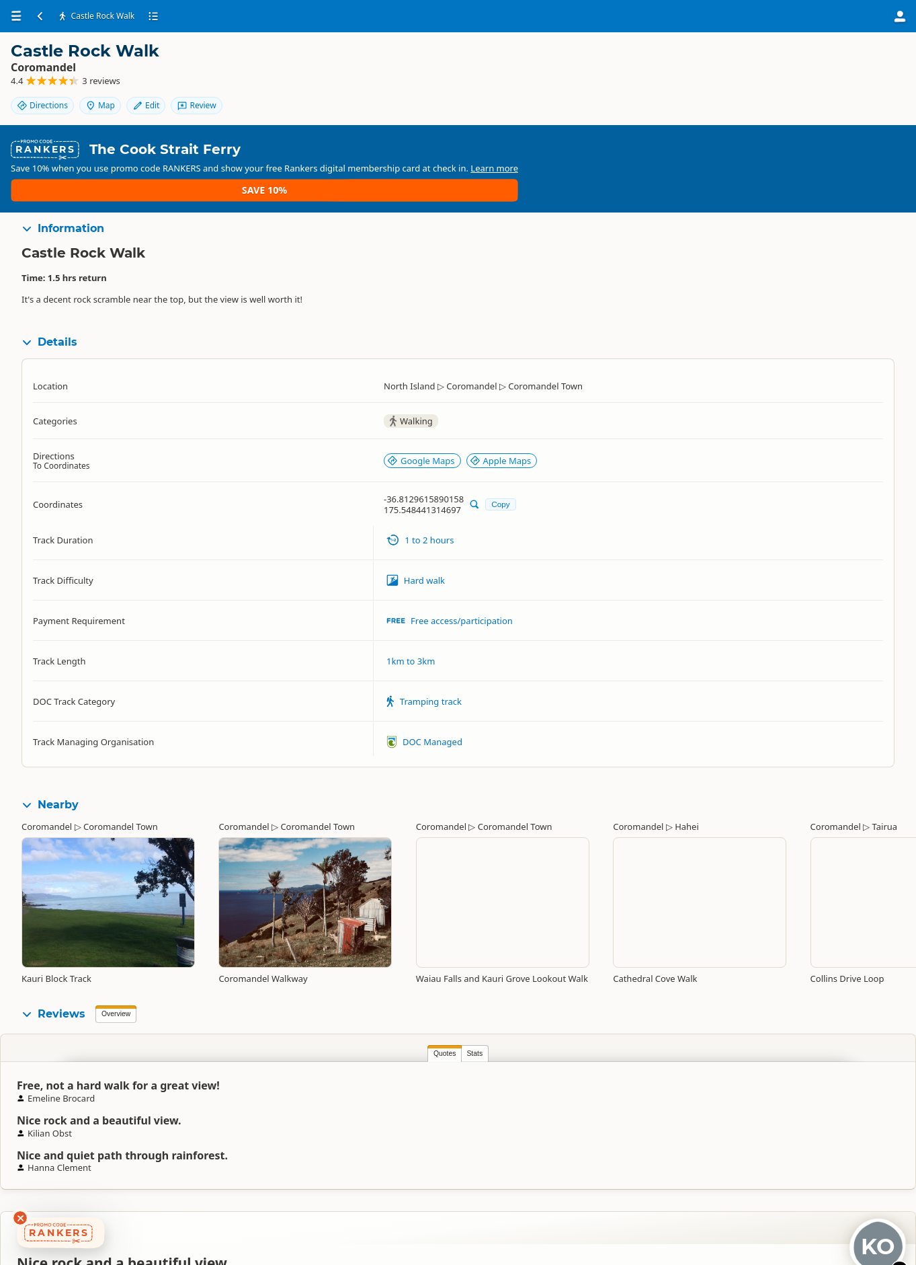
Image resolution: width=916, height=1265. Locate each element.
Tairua (885, 778)
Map (829, 62)
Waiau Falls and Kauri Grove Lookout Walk (502, 930)
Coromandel (47, 778)
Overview (115, 965)
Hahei (687, 778)
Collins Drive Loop (847, 930)
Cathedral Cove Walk (655, 930)
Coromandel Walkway (262, 930)
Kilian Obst (437, 1061)
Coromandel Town (120, 778)
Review (868, 85)
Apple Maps (501, 412)
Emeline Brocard (676, 1066)
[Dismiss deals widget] (20, 1218)
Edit (875, 62)
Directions (771, 62)
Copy (500, 455)
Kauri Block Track (56, 930)
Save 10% (865, 136)
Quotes (115, 1005)
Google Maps (421, 412)
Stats (146, 1005)
